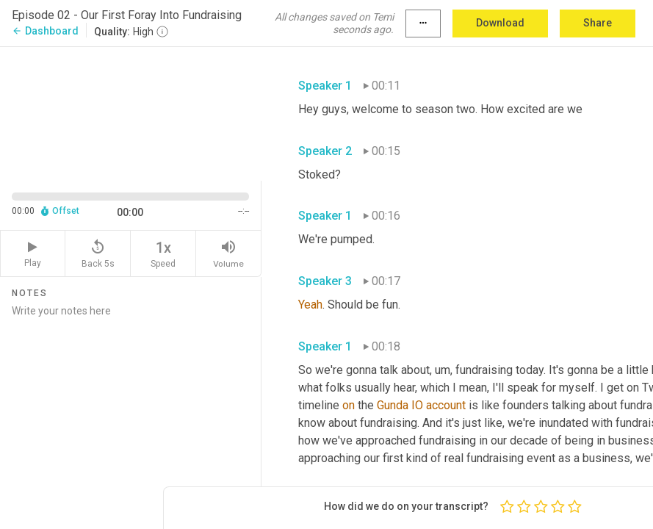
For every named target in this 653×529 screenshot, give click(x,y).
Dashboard (45, 31)
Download (500, 23)
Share (597, 23)
